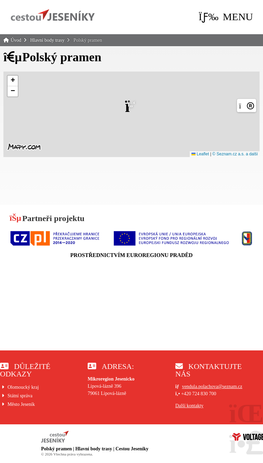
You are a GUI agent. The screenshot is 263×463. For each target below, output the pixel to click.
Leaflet (200, 154)
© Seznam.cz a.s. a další (235, 154)
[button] (226, 16)
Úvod (53, 15)
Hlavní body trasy (47, 40)
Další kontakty (189, 405)
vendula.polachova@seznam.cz (212, 386)
